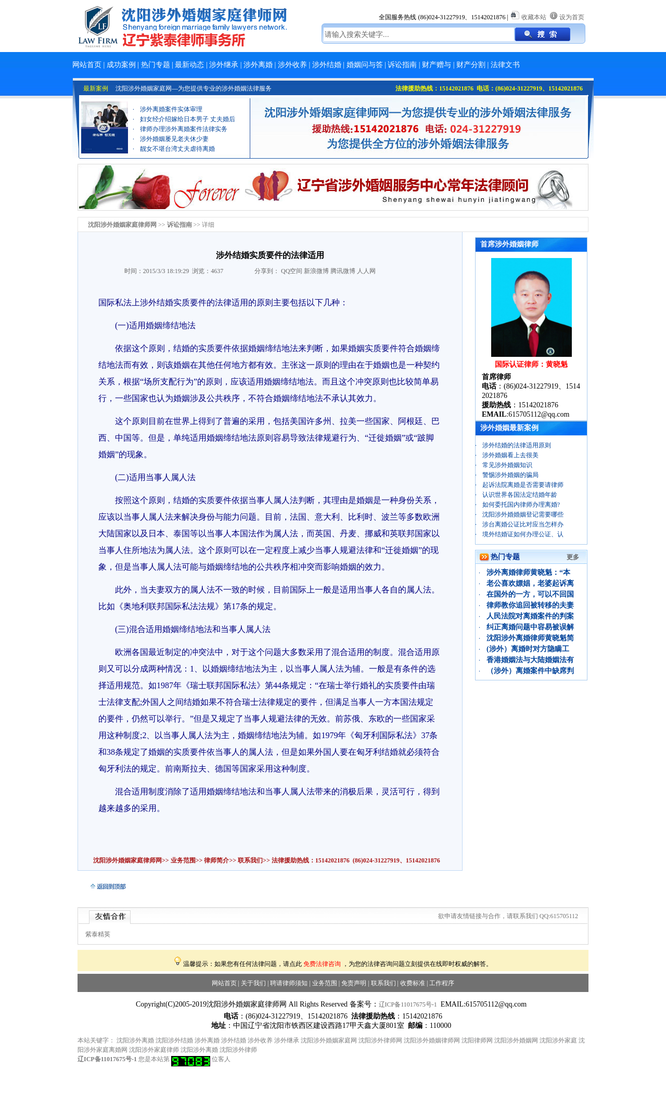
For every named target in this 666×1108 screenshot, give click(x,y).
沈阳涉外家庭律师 (154, 1049)
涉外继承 (223, 65)
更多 (573, 557)
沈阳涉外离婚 (135, 1040)
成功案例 (121, 65)
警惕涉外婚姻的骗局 (510, 475)
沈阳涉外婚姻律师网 (432, 1040)
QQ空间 (291, 271)
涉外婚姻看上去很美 (510, 455)
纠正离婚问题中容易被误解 (530, 627)
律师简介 (216, 860)
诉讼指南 (402, 65)
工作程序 (441, 983)
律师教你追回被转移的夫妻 (530, 605)
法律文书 (505, 65)
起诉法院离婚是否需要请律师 (522, 484)
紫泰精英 (97, 934)
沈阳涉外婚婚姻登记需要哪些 (522, 514)
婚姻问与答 (365, 65)
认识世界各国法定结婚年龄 (519, 494)
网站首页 (86, 65)
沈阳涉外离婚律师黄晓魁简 (530, 638)
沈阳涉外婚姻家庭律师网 (127, 860)
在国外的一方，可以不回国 (530, 594)
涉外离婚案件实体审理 (171, 114)
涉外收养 (292, 65)
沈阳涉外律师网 (380, 1040)
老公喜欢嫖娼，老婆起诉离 (530, 583)
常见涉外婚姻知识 (507, 465)
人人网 (366, 271)
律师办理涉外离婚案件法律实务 (183, 134)
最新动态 (189, 65)
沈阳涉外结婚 (174, 1040)
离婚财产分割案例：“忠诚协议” (183, 104)
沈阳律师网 (477, 1040)
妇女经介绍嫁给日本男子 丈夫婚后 (187, 124)
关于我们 (253, 983)
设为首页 (571, 17)
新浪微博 (316, 271)
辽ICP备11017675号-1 (408, 1004)
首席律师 (496, 377)
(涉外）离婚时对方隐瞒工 (527, 649)
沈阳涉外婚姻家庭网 (329, 1040)
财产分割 (470, 65)
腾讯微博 (342, 271)
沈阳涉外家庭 (558, 1040)
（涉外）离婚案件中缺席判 (530, 671)
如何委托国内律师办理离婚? (521, 504)
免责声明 (353, 983)
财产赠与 (436, 65)
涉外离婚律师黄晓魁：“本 (528, 572)
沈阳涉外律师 (238, 1049)
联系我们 (249, 860)
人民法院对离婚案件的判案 (530, 616)
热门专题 (155, 65)
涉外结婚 (326, 65)
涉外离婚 (258, 65)
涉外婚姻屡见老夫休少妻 (174, 144)
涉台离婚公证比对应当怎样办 (522, 524)
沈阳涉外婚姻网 (516, 1040)
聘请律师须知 (289, 983)
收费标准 (412, 983)
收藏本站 (533, 17)
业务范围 (183, 860)
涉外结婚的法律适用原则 (516, 445)
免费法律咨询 (322, 964)
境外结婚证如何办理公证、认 (522, 534)
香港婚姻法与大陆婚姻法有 (530, 660)
